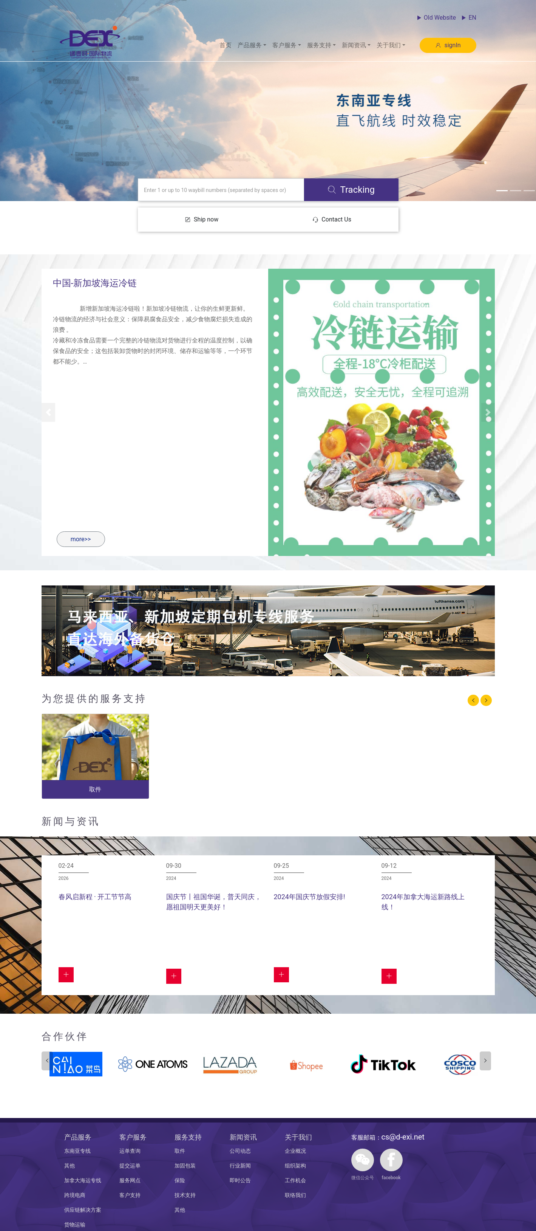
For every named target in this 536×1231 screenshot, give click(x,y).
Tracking (351, 189)
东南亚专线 (77, 1151)
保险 (180, 1180)
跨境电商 (74, 1195)
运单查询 (130, 1151)
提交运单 (130, 1166)
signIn (447, 45)
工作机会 (295, 1180)
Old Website (440, 17)
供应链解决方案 (82, 1210)
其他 (69, 1166)
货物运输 (74, 1225)
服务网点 (130, 1180)
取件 (180, 1151)
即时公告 (240, 1180)
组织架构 (295, 1166)
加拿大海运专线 (82, 1180)
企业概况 (295, 1151)
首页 (225, 45)
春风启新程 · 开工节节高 (95, 897)
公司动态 (240, 1151)
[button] (252, 45)
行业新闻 (240, 1166)
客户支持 (130, 1195)
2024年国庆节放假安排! (309, 897)
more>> (81, 539)
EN (472, 17)
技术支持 (185, 1195)
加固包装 (185, 1166)
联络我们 (295, 1195)
